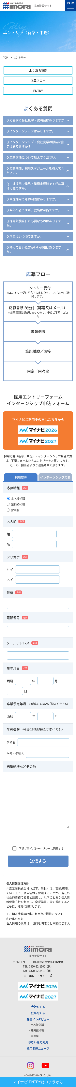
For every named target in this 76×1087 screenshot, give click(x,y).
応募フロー (38, 80)
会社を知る (38, 1007)
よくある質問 (38, 70)
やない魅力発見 (38, 1042)
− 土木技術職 (36, 1024)
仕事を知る (38, 1013)
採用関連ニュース (38, 1048)
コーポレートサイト (36, 976)
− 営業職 (34, 1036)
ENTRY (38, 90)
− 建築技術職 (36, 1030)
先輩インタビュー (38, 1019)
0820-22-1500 (37, 966)
